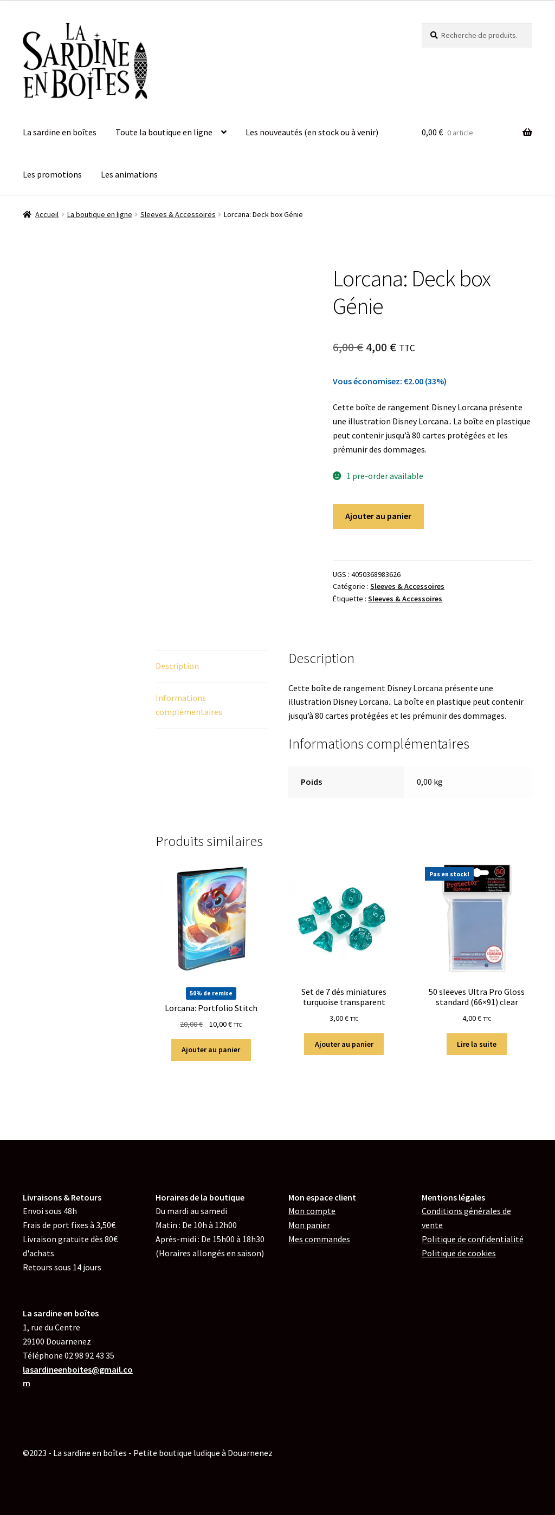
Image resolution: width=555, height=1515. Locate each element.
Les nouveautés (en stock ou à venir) (312, 132)
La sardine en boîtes (59, 132)
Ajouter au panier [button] (211, 1049)
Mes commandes (319, 1239)
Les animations (129, 174)
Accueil (47, 214)
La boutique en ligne (99, 214)
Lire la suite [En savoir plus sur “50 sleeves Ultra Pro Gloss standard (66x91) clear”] (476, 1044)
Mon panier (309, 1224)
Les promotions (52, 174)
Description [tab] (177, 665)
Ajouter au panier (378, 515)
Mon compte (311, 1210)
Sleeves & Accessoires (178, 214)
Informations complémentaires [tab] (189, 704)
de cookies (459, 1253)
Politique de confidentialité (473, 1239)
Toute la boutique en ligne (163, 132)
